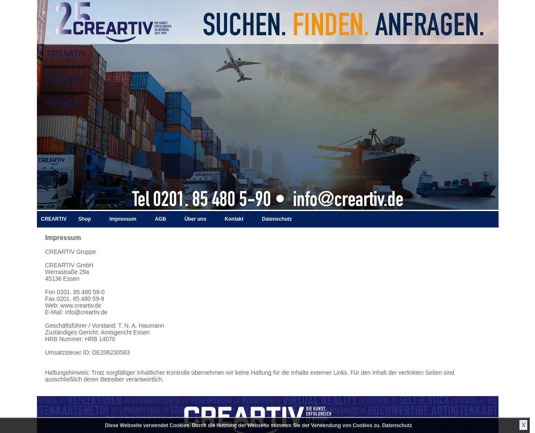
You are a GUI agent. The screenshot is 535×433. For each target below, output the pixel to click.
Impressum (123, 219)
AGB (160, 219)
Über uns (195, 219)
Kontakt (234, 219)
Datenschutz (397, 425)
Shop (84, 219)
